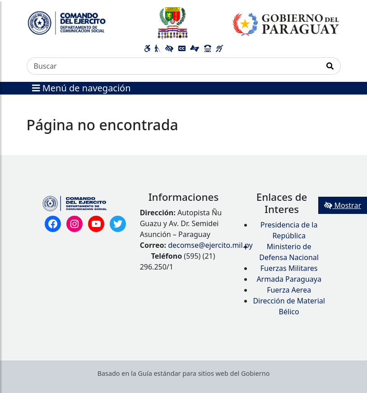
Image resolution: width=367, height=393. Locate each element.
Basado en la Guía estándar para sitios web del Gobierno (184, 373)
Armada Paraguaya (288, 279)
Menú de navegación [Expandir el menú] (81, 88)
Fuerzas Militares (289, 268)
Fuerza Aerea (289, 290)
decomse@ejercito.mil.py (210, 245)
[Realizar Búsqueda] (330, 66)
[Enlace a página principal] (184, 23)
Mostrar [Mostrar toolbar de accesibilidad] (342, 205)
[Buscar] (173, 66)
